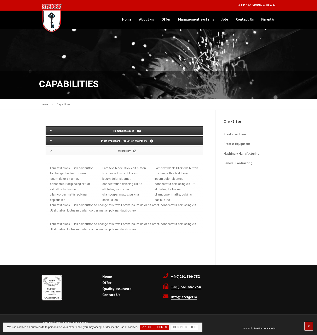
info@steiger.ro (184, 297)
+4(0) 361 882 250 (186, 286)
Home (127, 19)
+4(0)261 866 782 (185, 276)
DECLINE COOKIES (184, 327)
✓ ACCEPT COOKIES (154, 327)
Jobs (225, 19)
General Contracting (238, 163)
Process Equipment (237, 144)
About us (146, 19)
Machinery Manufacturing (241, 153)
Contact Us (245, 19)
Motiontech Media (265, 328)
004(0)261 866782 (264, 5)
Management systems (196, 19)
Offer (166, 19)
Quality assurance (117, 288)
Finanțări (268, 19)
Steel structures (235, 134)
